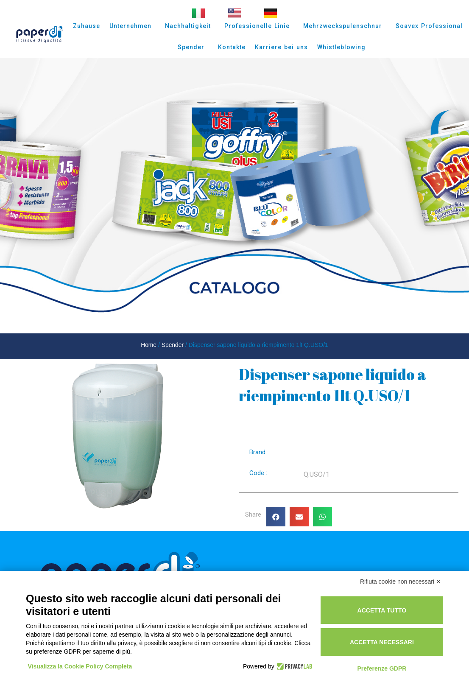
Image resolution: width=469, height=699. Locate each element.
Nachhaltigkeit (190, 26)
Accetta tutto (382, 610)
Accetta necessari (382, 642)
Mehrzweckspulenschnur (344, 26)
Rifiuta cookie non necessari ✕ (400, 581)
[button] (275, 516)
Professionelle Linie (259, 26)
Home (148, 344)
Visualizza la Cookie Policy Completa (80, 666)
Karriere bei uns (281, 47)
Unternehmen (132, 26)
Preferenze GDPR (381, 668)
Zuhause (86, 25)
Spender (193, 47)
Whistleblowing (341, 47)
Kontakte (232, 47)
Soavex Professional (429, 25)
